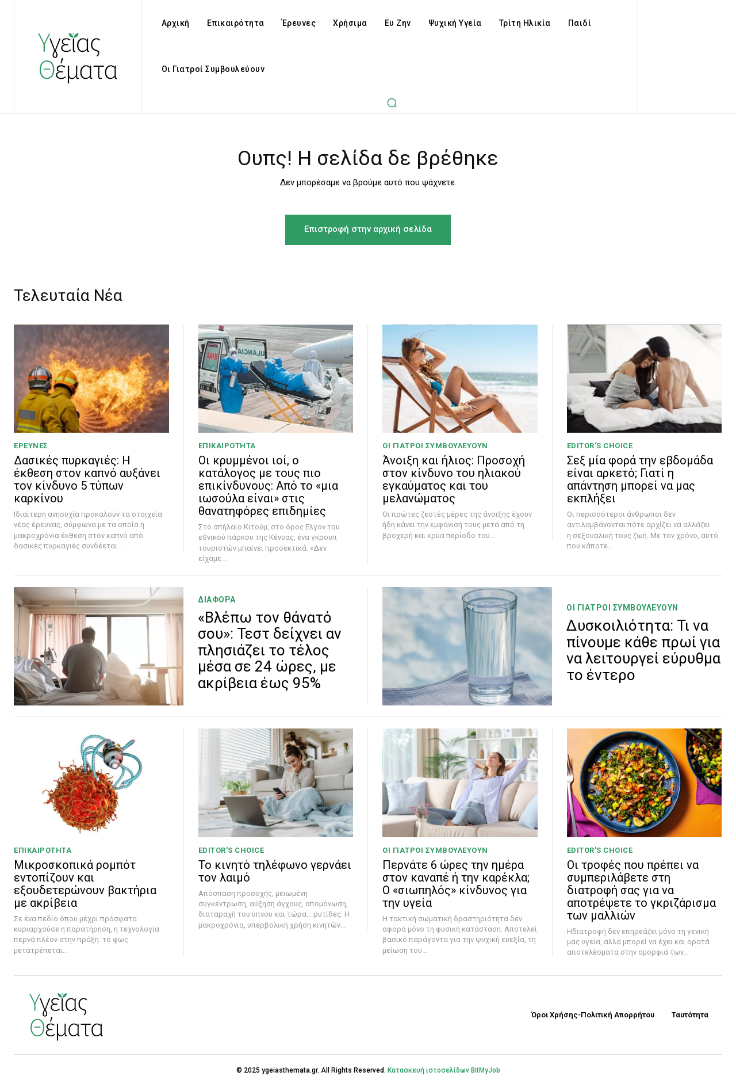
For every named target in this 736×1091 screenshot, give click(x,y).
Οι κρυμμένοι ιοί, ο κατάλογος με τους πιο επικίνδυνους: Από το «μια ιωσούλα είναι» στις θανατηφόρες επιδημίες (268, 491)
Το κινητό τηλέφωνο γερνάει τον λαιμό (274, 876)
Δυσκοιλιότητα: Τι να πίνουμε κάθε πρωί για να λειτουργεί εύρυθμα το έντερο (643, 654)
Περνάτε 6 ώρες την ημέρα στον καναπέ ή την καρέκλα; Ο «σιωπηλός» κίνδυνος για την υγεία (456, 889)
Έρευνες (31, 451)
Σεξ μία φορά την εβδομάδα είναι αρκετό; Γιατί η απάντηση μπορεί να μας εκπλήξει (640, 484)
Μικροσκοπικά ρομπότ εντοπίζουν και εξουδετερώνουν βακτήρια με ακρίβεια (85, 889)
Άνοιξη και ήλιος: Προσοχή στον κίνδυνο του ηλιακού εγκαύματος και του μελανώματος (453, 484)
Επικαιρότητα (227, 451)
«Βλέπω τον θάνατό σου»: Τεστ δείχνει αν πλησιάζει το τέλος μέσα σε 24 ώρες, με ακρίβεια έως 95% (270, 654)
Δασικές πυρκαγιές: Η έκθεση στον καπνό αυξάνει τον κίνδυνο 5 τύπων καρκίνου (87, 484)
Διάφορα (217, 604)
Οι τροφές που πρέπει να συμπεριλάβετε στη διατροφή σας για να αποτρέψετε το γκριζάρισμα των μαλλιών (641, 895)
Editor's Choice (600, 451)
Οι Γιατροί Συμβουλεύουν (435, 451)
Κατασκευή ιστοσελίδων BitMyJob (444, 1075)
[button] (392, 102)
